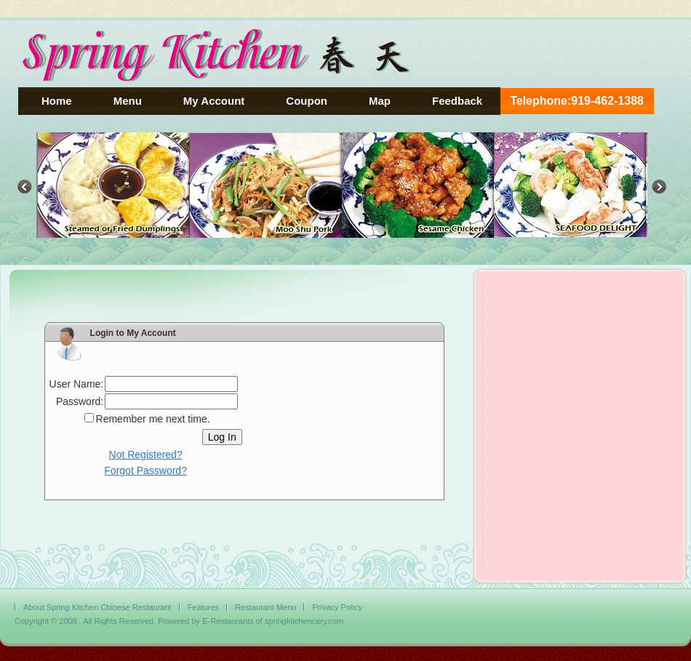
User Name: (76, 384)
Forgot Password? (145, 470)
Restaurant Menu (265, 607)
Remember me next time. (153, 419)
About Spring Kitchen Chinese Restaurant (97, 607)
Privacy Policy (337, 607)
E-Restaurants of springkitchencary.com (272, 621)
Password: (79, 401)
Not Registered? (146, 454)
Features (203, 607)
